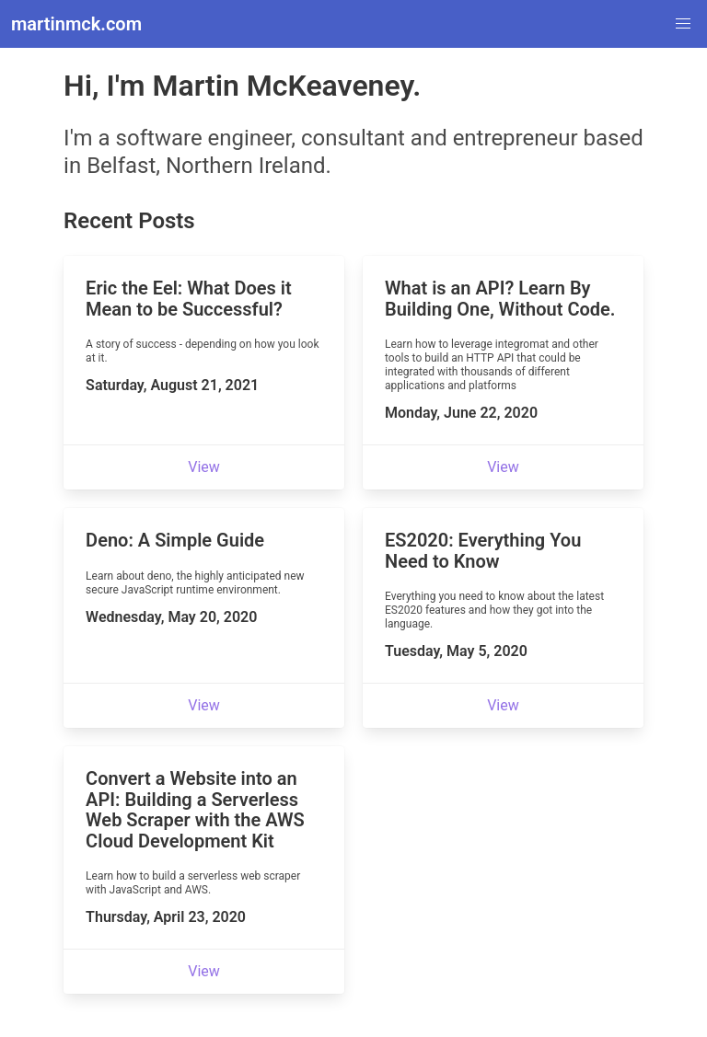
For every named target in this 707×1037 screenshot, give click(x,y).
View (204, 467)
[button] (683, 24)
